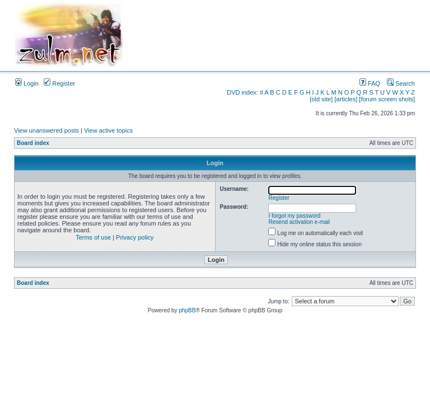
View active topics (108, 130)
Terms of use (93, 237)
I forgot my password (295, 216)
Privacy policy (134, 237)
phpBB (187, 310)
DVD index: (242, 92)
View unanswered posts (46, 130)
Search (401, 83)
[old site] (321, 99)
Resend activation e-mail (299, 222)
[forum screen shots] (387, 99)
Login (27, 83)
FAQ (369, 83)
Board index (33, 143)
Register (59, 83)
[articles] (345, 99)
